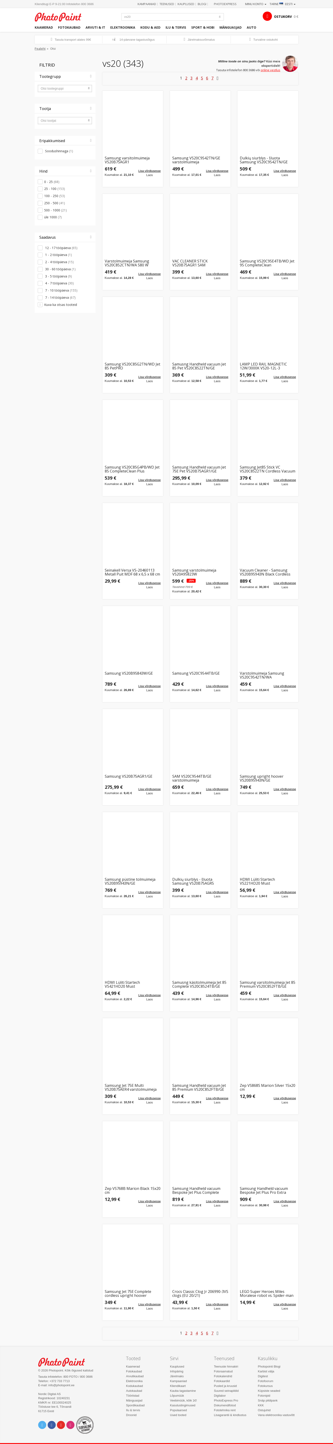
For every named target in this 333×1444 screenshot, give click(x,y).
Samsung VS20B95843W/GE (129, 673)
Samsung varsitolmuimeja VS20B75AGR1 (127, 160)
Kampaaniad (147, 4)
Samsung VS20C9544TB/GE (196, 673)
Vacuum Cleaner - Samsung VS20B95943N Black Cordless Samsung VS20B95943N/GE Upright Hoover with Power (265, 572)
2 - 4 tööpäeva (59, 262)
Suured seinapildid (226, 1390)
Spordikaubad (135, 1405)
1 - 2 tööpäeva (58, 255)
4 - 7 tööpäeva (59, 283)
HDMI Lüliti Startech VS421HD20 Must (122, 985)
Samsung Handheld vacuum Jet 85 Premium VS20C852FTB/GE (199, 1088)
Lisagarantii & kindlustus (230, 1415)
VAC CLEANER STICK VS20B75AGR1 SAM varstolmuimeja (190, 263)
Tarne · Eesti (283, 4)
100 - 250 (54, 196)
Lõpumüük (177, 1395)
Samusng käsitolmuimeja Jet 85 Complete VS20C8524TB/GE (199, 985)
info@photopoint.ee (61, 1385)
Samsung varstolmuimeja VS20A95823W (194, 572)
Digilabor (220, 1395)
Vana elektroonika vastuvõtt (276, 1415)
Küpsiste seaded (269, 1390)
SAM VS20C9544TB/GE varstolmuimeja (191, 778)
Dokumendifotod (225, 1405)
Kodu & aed (150, 27)
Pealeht (40, 48)
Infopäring (176, 1371)
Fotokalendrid (223, 1376)
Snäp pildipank (268, 1400)
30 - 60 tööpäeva (60, 269)
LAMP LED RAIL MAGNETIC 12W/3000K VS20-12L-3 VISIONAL (263, 366)
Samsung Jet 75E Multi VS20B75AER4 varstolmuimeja (131, 1088)
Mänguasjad (230, 27)
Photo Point (64, 1361)
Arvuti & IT (95, 27)
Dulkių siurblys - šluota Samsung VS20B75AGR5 (193, 881)
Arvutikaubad (135, 1376)
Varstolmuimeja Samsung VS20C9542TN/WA (262, 675)
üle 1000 (53, 217)
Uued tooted (178, 1415)
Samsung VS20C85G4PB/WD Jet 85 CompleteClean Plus (132, 469)
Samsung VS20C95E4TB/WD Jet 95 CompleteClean (267, 263)
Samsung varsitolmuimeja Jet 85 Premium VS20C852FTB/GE (267, 985)
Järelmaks (177, 1376)
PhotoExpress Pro (226, 1400)
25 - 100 (54, 188)
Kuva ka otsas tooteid (60, 304)
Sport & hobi (202, 27)
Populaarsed (178, 1410)
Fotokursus (265, 1386)
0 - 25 (51, 182)
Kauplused (186, 4)
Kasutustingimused (182, 1405)
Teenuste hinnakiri (226, 1366)
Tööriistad (132, 1395)
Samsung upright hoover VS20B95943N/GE (262, 778)
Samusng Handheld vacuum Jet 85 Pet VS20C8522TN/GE (199, 366)
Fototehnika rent (225, 1410)
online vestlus (270, 70)
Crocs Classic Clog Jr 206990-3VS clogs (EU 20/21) (200, 1294)
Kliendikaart (178, 1386)
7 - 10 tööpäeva (60, 290)
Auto (251, 27)
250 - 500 (54, 203)
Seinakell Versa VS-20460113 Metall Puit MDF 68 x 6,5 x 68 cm (132, 572)
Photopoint (61, 16)
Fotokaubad (69, 27)
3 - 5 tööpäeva (58, 276)
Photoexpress (225, 4)
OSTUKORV (283, 16)
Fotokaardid (222, 1381)
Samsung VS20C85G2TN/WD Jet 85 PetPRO (132, 366)
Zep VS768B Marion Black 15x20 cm (132, 1191)
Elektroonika (122, 27)
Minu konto (255, 4)
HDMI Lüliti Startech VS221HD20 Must (257, 881)
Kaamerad (44, 27)
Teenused (167, 4)
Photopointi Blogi (269, 1366)
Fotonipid (264, 1395)
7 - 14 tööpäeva (60, 297)
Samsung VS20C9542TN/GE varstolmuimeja (196, 160)
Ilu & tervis (176, 27)
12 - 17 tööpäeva (60, 248)
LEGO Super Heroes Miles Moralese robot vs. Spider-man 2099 (266, 1294)
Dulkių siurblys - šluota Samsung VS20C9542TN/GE (264, 160)
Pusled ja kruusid (225, 1386)
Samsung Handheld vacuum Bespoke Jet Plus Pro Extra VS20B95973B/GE (264, 1191)
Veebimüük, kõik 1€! (183, 1400)
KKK (261, 1405)
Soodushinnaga (58, 151)
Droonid (131, 1415)
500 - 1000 (55, 210)
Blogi (202, 4)
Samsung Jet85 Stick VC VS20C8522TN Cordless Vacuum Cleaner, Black (267, 469)
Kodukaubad (134, 1386)
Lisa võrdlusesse (149, 171)
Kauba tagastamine (183, 1390)
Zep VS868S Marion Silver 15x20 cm (267, 1088)
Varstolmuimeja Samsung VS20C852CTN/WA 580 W (127, 263)
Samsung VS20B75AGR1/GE (128, 776)
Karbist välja (266, 1371)
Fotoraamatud (223, 1371)
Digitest (263, 1376)
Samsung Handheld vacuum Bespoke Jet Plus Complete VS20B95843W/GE (196, 1191)
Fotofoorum (265, 1381)
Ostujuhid (264, 1410)
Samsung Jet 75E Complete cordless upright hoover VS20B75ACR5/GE (128, 1294)
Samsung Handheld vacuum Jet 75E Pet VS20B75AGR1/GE (199, 469)
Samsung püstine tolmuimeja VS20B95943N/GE (130, 881)
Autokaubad (134, 1390)
